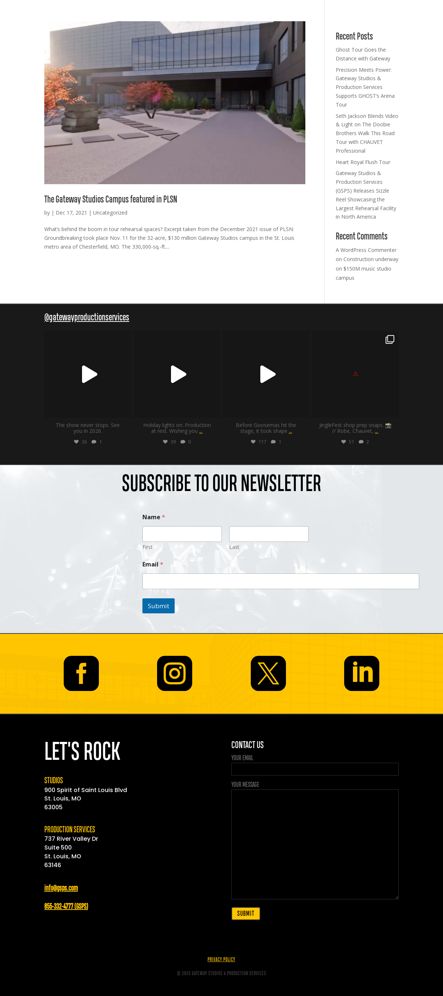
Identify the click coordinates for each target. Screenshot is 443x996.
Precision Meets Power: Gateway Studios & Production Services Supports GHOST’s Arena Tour (365, 87)
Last (234, 547)
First (147, 547)
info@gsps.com (61, 888)
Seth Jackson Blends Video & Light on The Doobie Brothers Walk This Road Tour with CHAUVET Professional (367, 133)
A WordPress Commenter (366, 249)
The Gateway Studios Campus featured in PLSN (110, 199)
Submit (158, 606)
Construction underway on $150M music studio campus (367, 268)
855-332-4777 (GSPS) (66, 906)
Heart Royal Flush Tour (363, 162)
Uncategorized (110, 212)
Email (152, 564)
